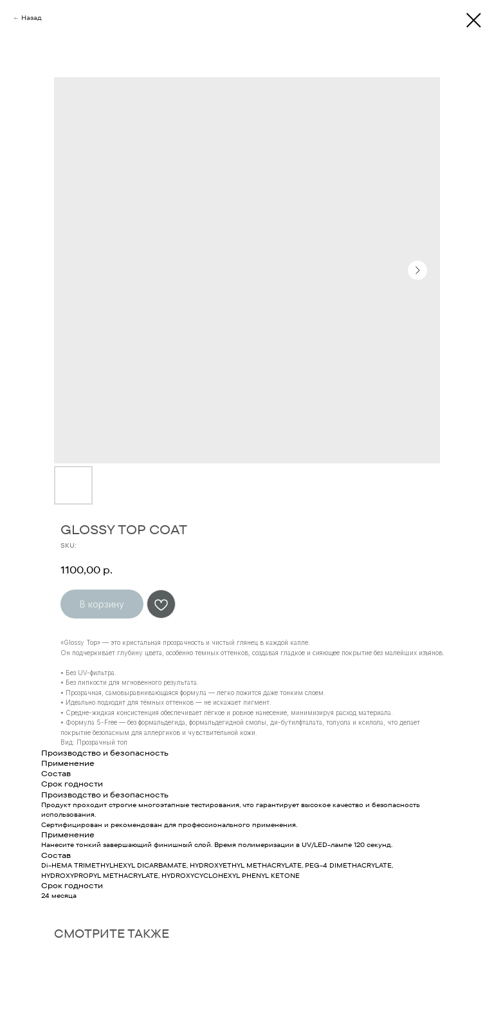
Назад (31, 18)
